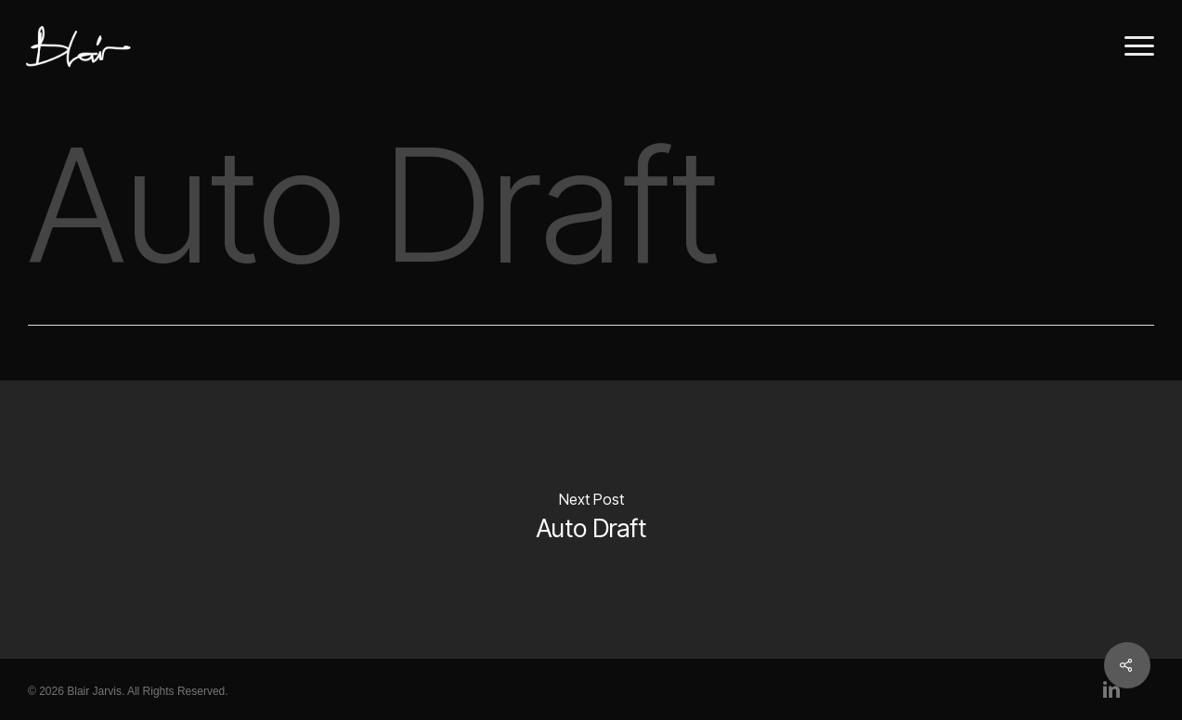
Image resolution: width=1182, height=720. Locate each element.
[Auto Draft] (591, 519)
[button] (1140, 47)
